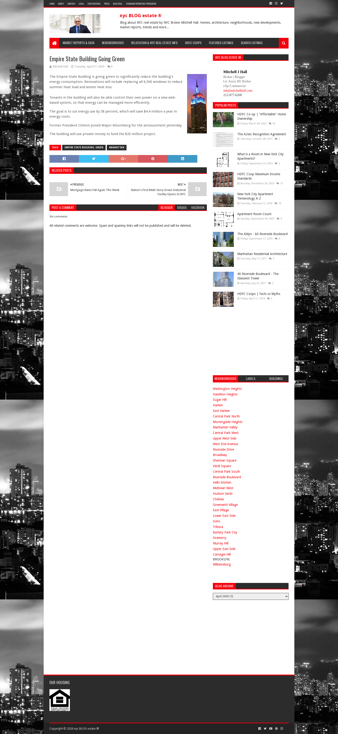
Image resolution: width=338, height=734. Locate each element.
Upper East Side (224, 549)
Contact (71, 3)
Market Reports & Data (78, 42)
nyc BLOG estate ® (141, 15)
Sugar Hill (220, 399)
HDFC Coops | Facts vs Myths (258, 294)
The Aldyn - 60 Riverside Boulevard (262, 234)
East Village (221, 510)
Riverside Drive (223, 449)
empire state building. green (84, 147)
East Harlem (221, 411)
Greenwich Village (225, 505)
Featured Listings (221, 42)
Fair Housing (94, 3)
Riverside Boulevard (227, 477)
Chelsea (218, 499)
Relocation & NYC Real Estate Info (154, 42)
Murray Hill (220, 543)
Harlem (218, 405)
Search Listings (252, 42)
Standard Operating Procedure (141, 3)
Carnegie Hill (222, 554)
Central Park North (226, 416)
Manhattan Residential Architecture (262, 254)
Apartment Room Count (254, 214)
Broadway (220, 455)
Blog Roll (117, 3)
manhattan (116, 147)
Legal (81, 3)
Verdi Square (222, 466)
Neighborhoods (113, 42)
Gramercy (219, 538)
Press (107, 3)
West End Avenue (225, 444)
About (61, 3)
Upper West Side (224, 438)
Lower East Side (224, 515)
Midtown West (223, 488)
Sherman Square (224, 460)
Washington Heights (227, 389)
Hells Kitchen (222, 482)
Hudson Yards (222, 493)
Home (52, 3)
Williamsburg (222, 564)
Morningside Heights (227, 422)
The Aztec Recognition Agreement (261, 134)
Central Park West (225, 433)
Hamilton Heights (225, 394)
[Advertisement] (248, 340)
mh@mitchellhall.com (237, 90)
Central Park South (226, 471)
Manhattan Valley (225, 427)
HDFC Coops (193, 42)
